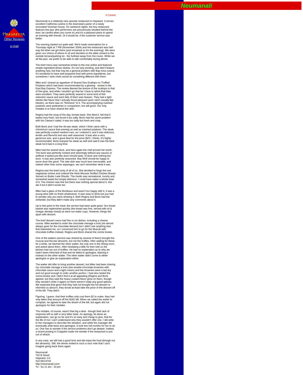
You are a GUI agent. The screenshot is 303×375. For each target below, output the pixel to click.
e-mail (14, 46)
